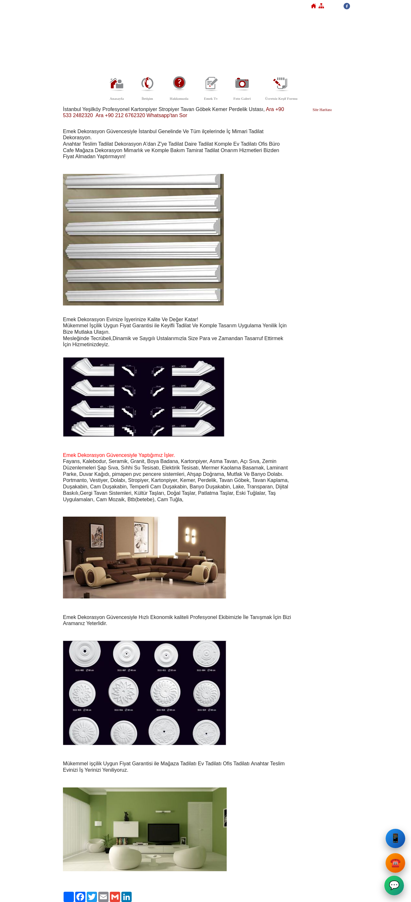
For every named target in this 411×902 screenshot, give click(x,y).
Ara (270, 109)
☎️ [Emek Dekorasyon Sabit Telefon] (394, 863)
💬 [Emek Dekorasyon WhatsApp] (394, 886)
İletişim (147, 98)
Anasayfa (117, 98)
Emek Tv (211, 98)
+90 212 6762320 (125, 115)
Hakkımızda (179, 98)
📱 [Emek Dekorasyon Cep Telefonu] (396, 841)
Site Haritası (322, 109)
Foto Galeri (242, 98)
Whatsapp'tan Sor (166, 115)
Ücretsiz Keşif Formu (281, 98)
